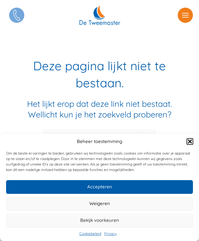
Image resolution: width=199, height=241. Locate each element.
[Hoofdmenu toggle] (185, 15)
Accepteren (99, 187)
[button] (190, 141)
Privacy (110, 233)
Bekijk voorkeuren (99, 220)
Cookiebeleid (90, 233)
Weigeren (99, 203)
